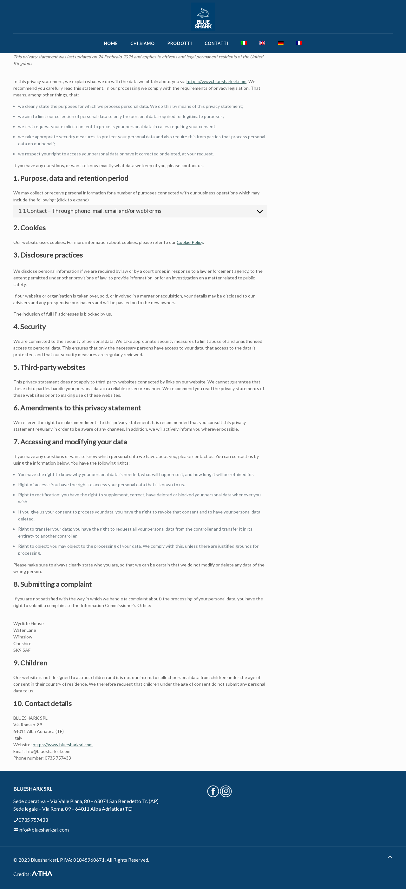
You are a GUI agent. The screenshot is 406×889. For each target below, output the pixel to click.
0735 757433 (33, 820)
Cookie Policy (190, 242)
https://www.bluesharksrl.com (216, 81)
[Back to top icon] (390, 856)
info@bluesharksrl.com (43, 830)
